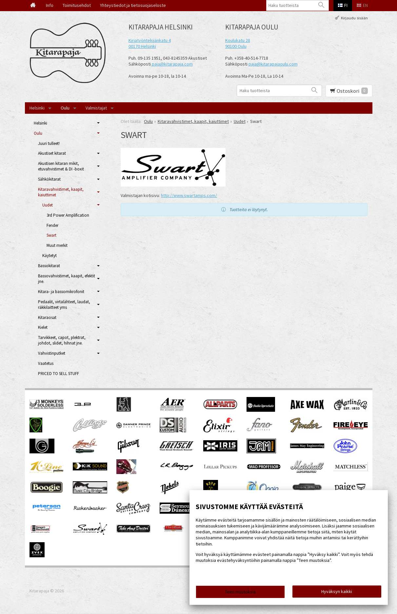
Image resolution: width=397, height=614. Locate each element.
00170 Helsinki (142, 46)
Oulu (65, 108)
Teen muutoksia (240, 592)
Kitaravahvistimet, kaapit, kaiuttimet (61, 192)
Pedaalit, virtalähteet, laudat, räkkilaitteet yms (64, 304)
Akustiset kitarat (52, 153)
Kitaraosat (47, 317)
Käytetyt (49, 255)
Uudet (47, 205)
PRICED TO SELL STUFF (58, 373)
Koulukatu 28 (237, 40)
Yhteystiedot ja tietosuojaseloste (133, 5)
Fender (52, 225)
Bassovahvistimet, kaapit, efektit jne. (66, 278)
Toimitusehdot (77, 5)
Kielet (43, 327)
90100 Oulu (236, 46)
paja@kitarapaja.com (172, 64)
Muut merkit (57, 245)
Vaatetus (45, 363)
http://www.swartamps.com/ (189, 195)
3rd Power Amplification (68, 215)
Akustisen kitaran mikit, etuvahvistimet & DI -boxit (61, 166)
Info (49, 5)
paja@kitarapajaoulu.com (273, 64)
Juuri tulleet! (49, 143)
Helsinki (37, 108)
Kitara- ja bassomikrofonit (61, 291)
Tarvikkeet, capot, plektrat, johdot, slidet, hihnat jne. (62, 340)
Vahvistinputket (51, 353)
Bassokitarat (49, 265)
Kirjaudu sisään (354, 17)
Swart (51, 235)
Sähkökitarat (49, 179)
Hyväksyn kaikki (336, 591)
